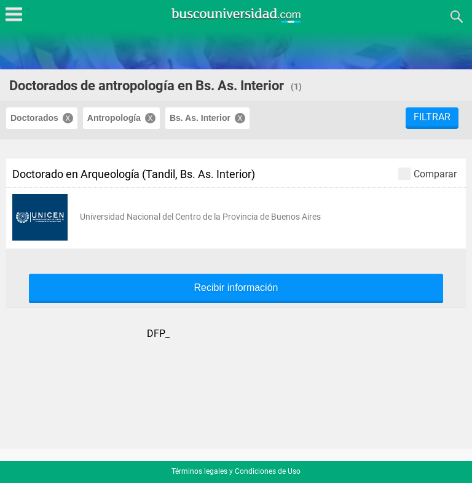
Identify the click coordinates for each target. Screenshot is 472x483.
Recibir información (236, 288)
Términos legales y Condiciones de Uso (236, 471)
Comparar (427, 173)
